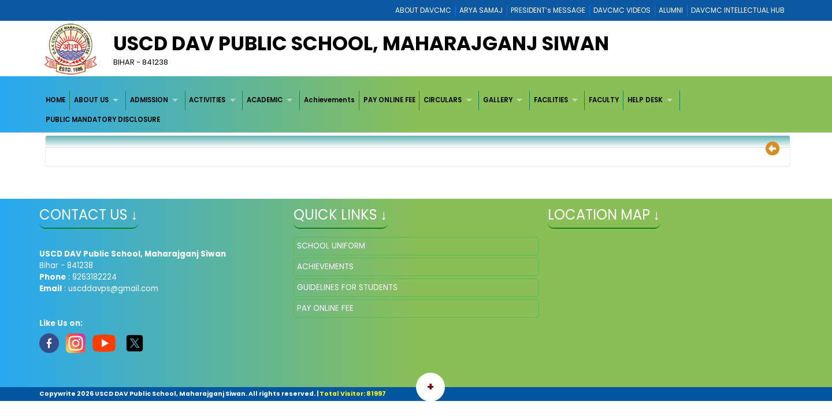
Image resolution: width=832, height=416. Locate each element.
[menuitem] (56, 100)
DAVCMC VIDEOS (622, 10)
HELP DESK (645, 100)
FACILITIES (551, 100)
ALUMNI (671, 10)
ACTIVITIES (207, 100)
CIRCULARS (443, 100)
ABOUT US (91, 100)
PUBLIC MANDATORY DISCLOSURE (103, 119)
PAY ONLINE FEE (389, 100)
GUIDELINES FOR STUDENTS (347, 287)
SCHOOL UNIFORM (331, 245)
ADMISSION (149, 100)
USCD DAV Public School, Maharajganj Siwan (361, 43)
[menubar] (416, 110)
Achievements (329, 100)
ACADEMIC (265, 100)
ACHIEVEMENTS (325, 266)
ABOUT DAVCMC (423, 10)
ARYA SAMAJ (481, 10)
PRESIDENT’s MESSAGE (548, 10)
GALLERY (497, 100)
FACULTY (604, 100)
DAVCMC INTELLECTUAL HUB (738, 10)
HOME (55, 100)
